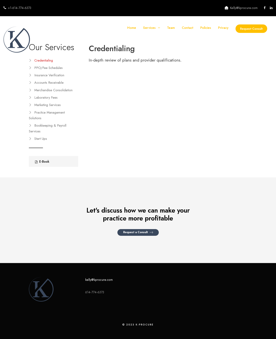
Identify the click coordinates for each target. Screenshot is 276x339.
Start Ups (40, 138)
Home (131, 27)
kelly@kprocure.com (99, 279)
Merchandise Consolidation (53, 90)
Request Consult (251, 29)
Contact (187, 27)
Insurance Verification (49, 75)
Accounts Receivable (49, 82)
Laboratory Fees (46, 97)
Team (171, 27)
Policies (205, 27)
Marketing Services (47, 105)
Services (149, 27)
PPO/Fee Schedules (48, 67)
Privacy (223, 27)
